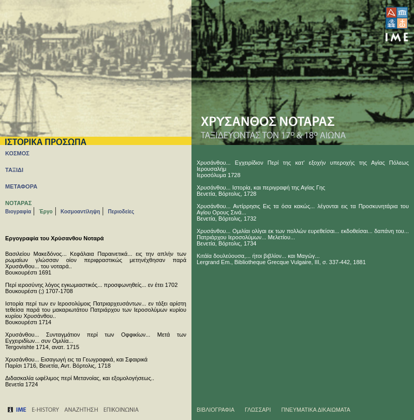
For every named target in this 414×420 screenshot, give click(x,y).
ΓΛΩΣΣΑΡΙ (258, 410)
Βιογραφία (18, 211)
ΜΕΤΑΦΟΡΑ (21, 186)
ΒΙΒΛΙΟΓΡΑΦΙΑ (215, 410)
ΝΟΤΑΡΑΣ (18, 203)
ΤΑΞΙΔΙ (14, 170)
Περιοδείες (121, 211)
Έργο (45, 211)
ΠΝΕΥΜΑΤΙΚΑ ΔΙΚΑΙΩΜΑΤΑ (315, 410)
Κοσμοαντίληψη (80, 211)
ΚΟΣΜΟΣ (17, 153)
